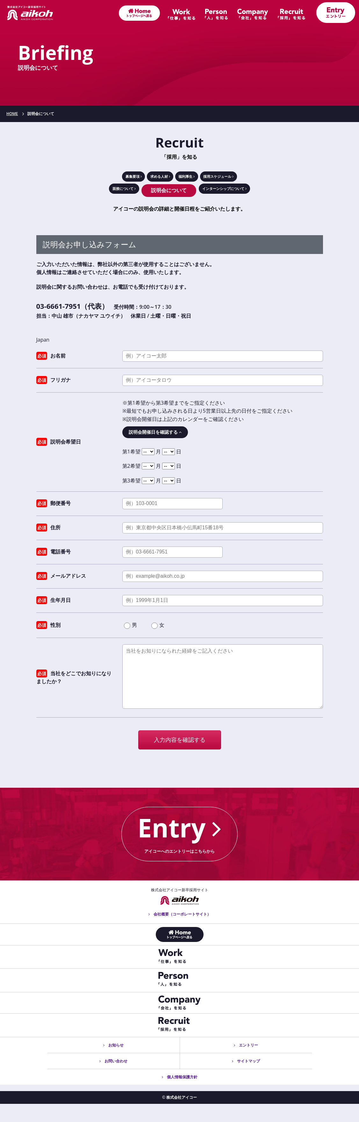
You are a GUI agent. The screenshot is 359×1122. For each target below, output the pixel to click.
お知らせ (113, 1063)
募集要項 (107, 178)
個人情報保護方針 (179, 1095)
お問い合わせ (113, 1079)
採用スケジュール (241, 178)
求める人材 (149, 178)
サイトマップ (246, 1079)
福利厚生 (191, 178)
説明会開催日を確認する (155, 436)
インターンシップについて (233, 194)
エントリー (246, 1063)
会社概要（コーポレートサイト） (179, 932)
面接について (110, 194)
